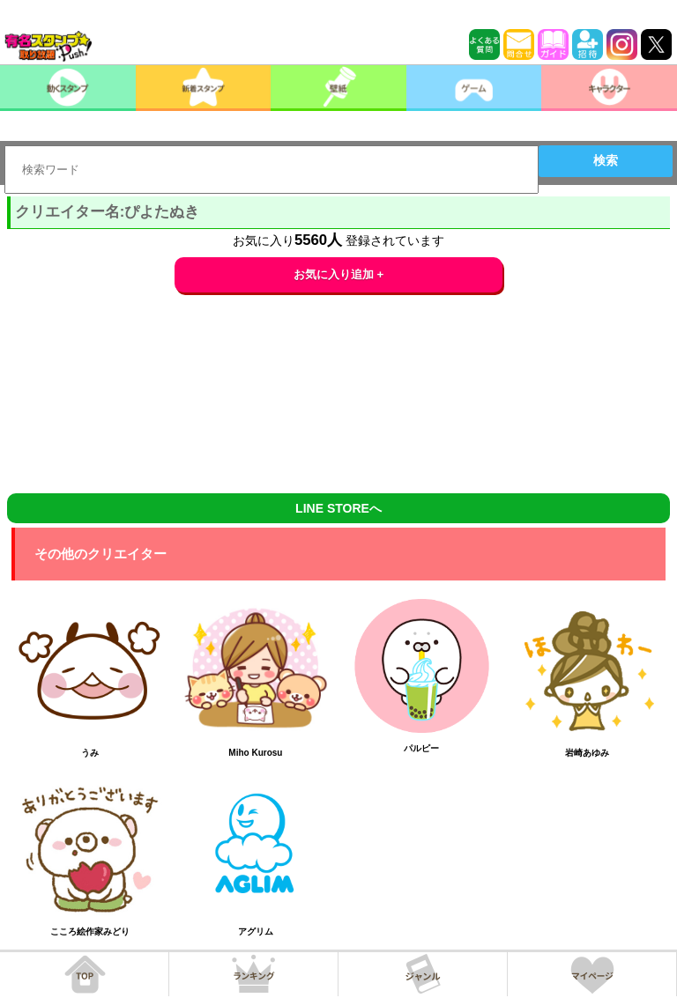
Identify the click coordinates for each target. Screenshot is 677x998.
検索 (605, 160)
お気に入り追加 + (339, 274)
